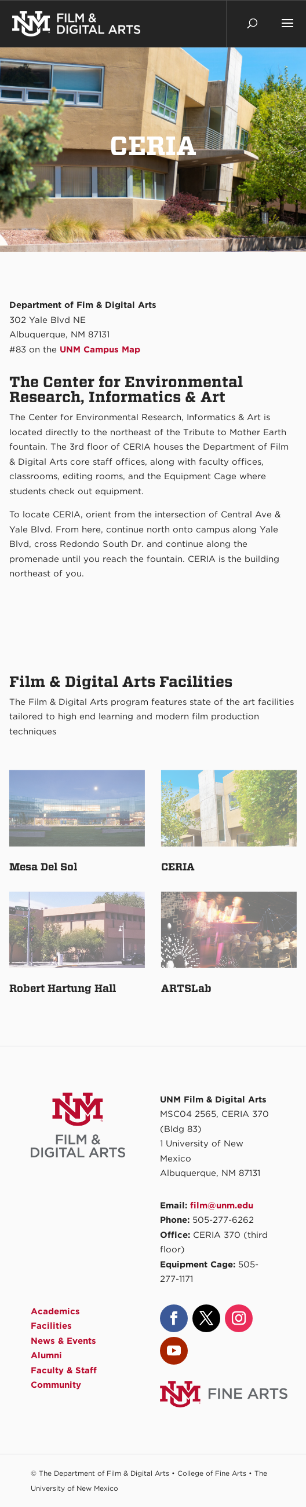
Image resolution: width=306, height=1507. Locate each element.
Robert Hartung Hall (62, 988)
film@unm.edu (221, 1205)
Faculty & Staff (64, 1370)
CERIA (178, 867)
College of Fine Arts (211, 1473)
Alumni (46, 1355)
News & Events (63, 1341)
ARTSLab (186, 988)
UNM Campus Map (100, 349)
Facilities (51, 1326)
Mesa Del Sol (43, 867)
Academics (55, 1311)
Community (56, 1385)
